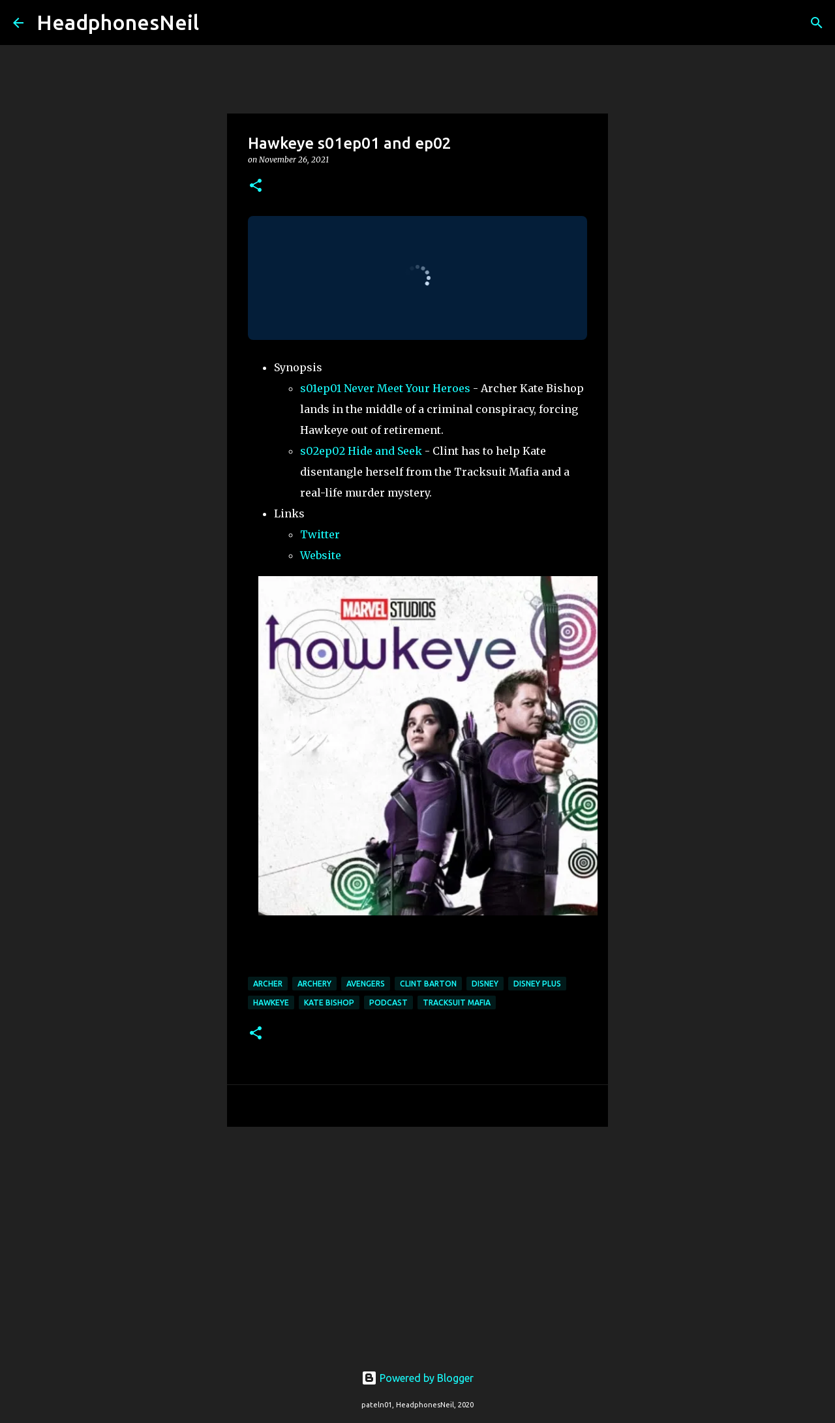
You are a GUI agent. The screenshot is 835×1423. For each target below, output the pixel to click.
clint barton (428, 983)
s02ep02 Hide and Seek (361, 450)
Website (320, 555)
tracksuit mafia (457, 1002)
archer (267, 983)
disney (485, 983)
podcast (388, 1002)
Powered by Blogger (417, 1378)
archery (314, 983)
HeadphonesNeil (118, 22)
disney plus (537, 983)
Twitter (320, 534)
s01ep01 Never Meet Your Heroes (385, 388)
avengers (365, 983)
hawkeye (271, 1002)
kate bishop (329, 1002)
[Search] (217, 22)
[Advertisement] (417, 1237)
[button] (256, 186)
